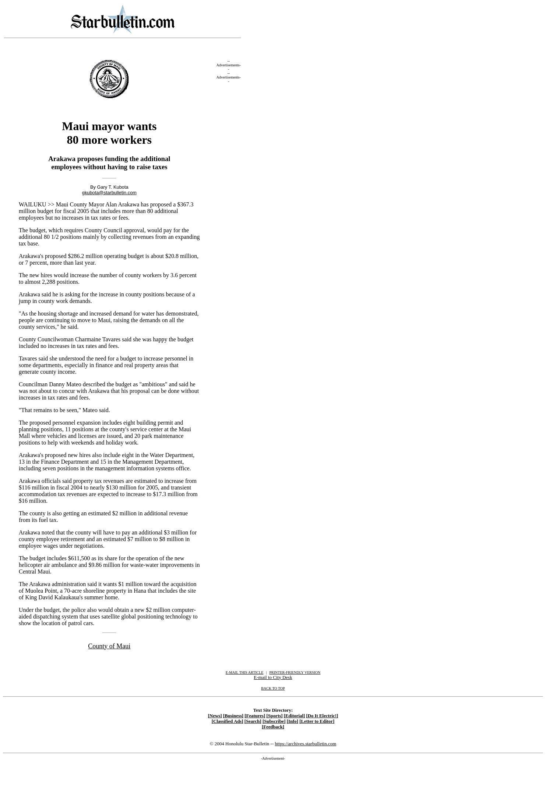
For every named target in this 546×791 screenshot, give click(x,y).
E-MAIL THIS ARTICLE (245, 672)
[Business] (233, 715)
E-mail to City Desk (273, 677)
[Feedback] (273, 726)
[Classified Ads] (227, 721)
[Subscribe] (274, 721)
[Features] (254, 715)
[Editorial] (294, 715)
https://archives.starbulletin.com (305, 743)
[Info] (292, 721)
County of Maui (109, 646)
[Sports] (274, 715)
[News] (215, 715)
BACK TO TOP (273, 688)
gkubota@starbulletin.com (109, 192)
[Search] (252, 721)
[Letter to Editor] (316, 721)
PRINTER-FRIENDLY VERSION (295, 672)
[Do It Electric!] (322, 715)
